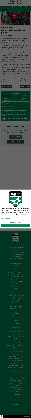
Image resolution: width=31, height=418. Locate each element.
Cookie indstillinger (5, 218)
